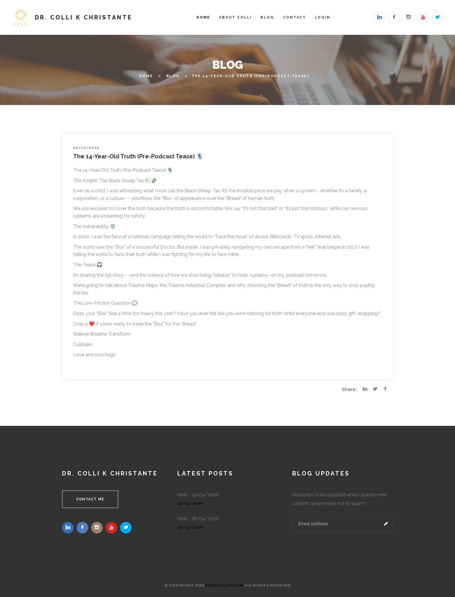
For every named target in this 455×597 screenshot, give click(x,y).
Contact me (90, 499)
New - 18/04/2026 (198, 518)
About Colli (235, 17)
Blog (267, 17)
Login (323, 17)
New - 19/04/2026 (198, 495)
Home (203, 17)
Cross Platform (224, 585)
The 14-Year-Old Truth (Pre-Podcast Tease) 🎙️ (138, 156)
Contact (294, 17)
